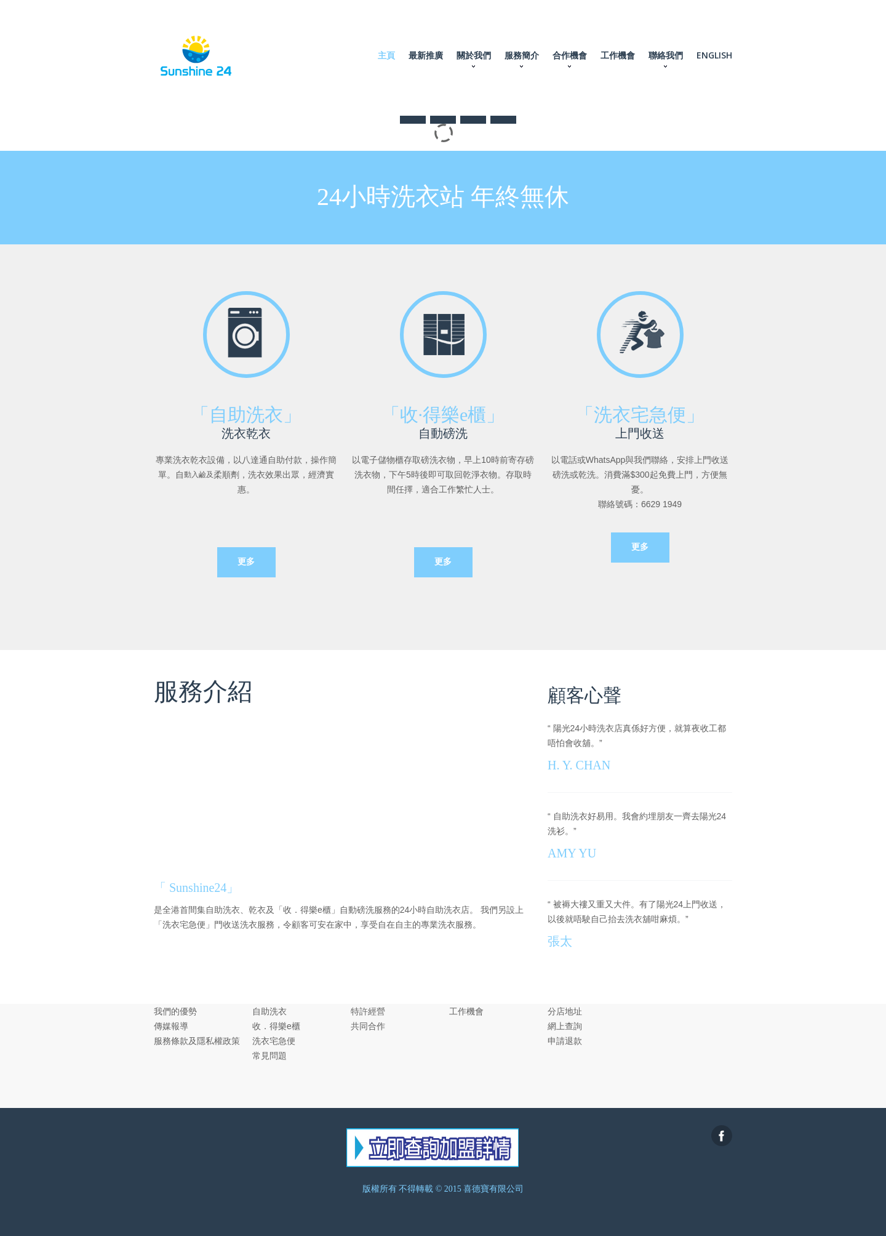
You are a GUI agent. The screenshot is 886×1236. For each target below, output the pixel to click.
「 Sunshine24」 (196, 887)
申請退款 (565, 1041)
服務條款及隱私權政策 (197, 1041)
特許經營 (368, 1011)
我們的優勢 (175, 1011)
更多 (246, 561)
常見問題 (269, 1056)
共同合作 (368, 1026)
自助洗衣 (269, 1011)
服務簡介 (522, 55)
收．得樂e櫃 (276, 1026)
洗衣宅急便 (273, 1041)
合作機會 (570, 55)
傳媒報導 (171, 1026)
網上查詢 (565, 1026)
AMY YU (572, 853)
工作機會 (618, 55)
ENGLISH (714, 55)
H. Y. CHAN (579, 765)
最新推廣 (426, 55)
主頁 (386, 55)
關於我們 (474, 55)
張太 (560, 941)
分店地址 (565, 1011)
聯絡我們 (666, 55)
